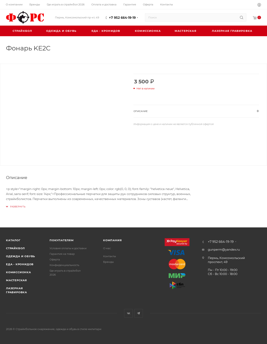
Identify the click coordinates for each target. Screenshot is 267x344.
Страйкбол (15, 248)
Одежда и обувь (20, 256)
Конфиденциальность (64, 265)
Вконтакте (128, 313)
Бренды (108, 261)
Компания (112, 240)
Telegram (138, 313)
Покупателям (62, 240)
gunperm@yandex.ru (224, 249)
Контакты (109, 256)
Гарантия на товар (62, 253)
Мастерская (16, 280)
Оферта (55, 259)
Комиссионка (18, 272)
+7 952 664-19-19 (122, 18)
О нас (107, 248)
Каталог (13, 240)
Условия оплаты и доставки (68, 248)
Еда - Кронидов (20, 264)
